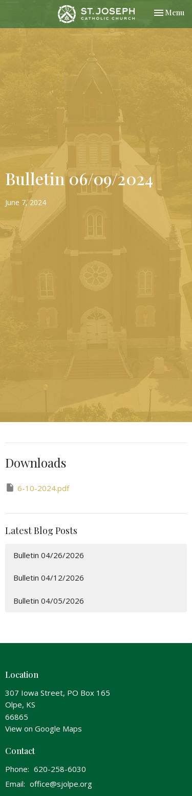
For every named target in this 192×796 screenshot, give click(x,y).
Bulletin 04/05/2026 (48, 600)
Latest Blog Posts (41, 530)
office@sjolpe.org (61, 784)
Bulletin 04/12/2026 (48, 577)
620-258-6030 (60, 769)
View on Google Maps (43, 728)
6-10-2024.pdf (37, 487)
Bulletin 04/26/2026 (48, 555)
